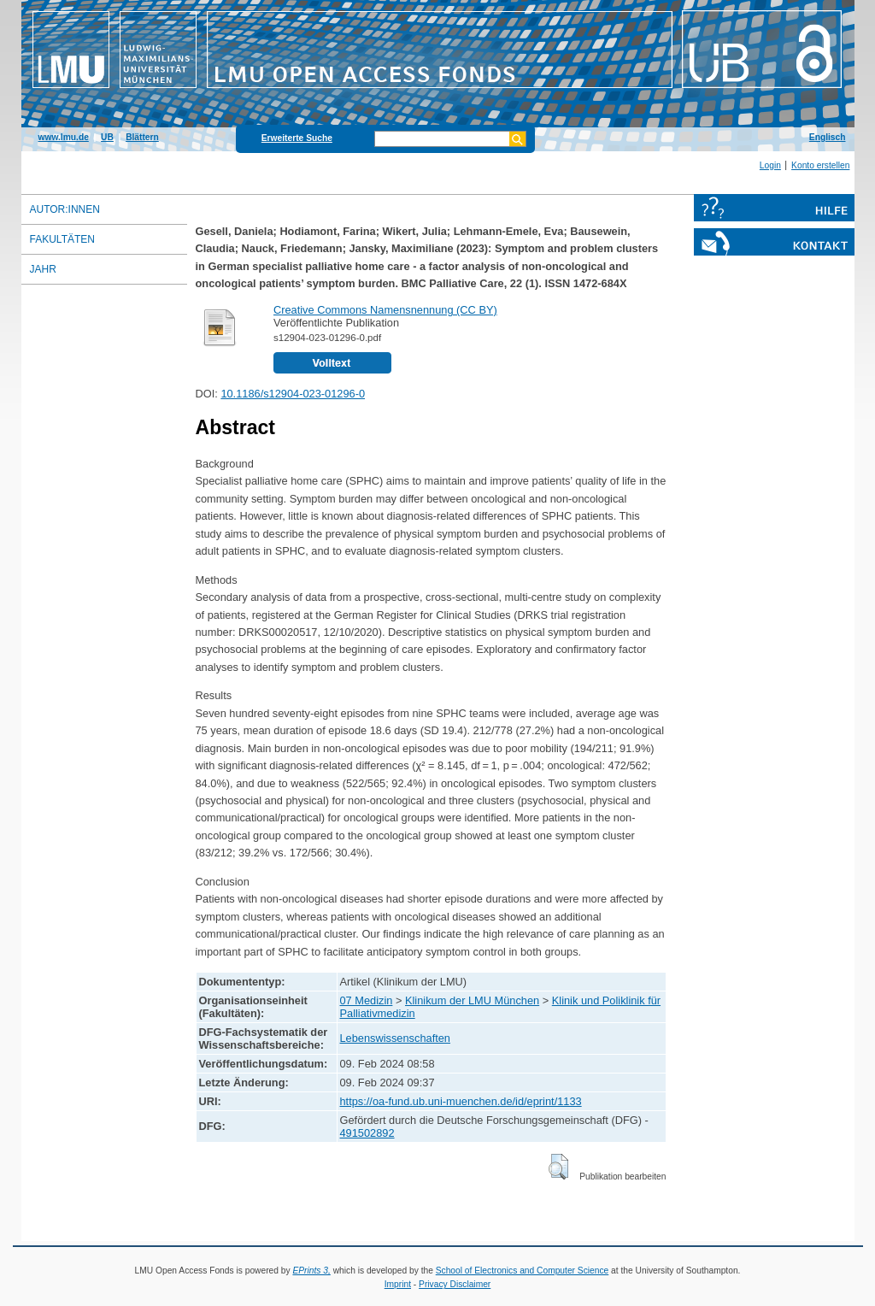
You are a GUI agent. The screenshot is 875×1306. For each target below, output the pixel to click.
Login (770, 165)
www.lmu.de (63, 137)
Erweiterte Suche (296, 138)
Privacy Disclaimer (454, 1284)
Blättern (142, 137)
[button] (558, 1167)
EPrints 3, (311, 1270)
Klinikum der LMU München (472, 1000)
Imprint (398, 1284)
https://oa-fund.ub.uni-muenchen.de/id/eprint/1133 (461, 1101)
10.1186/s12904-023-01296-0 (292, 393)
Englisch (827, 137)
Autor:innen (65, 209)
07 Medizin (366, 1000)
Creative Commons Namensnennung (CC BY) (385, 309)
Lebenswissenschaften (395, 1038)
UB (107, 137)
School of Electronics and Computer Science (522, 1270)
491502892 (367, 1133)
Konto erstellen (820, 165)
